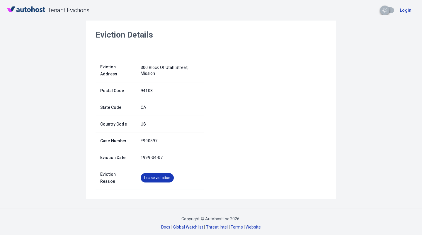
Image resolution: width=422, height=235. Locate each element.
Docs (166, 227)
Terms (237, 227)
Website (253, 227)
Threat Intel (217, 227)
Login (405, 10)
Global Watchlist (188, 227)
